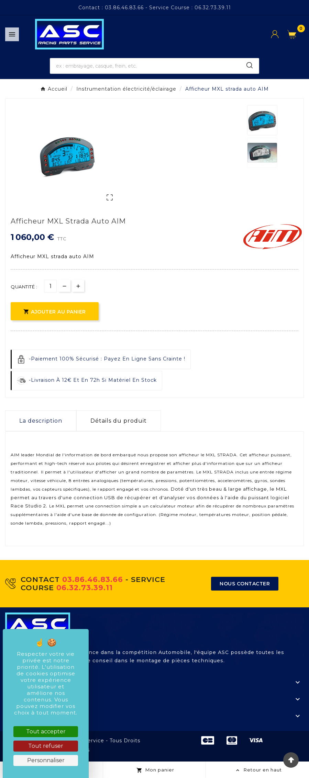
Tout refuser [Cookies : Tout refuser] (45, 746)
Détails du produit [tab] (118, 420)
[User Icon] (279, 34)
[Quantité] (50, 286)
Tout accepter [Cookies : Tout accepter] (46, 731)
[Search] (249, 65)
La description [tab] (40, 420)
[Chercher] (145, 66)
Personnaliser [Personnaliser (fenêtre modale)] (46, 760)
